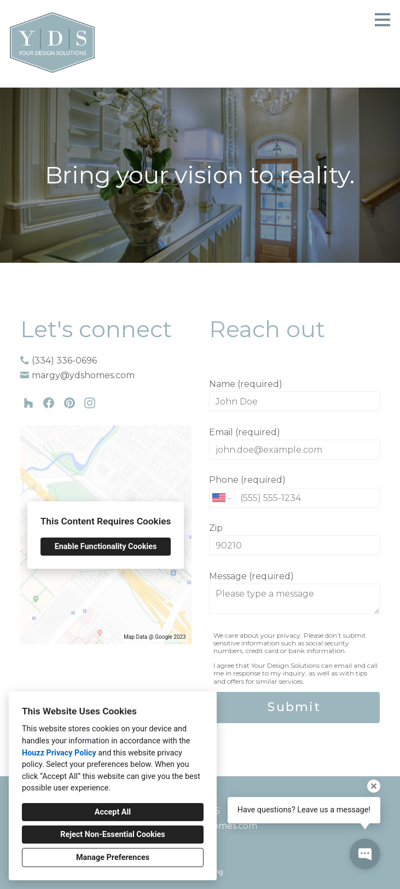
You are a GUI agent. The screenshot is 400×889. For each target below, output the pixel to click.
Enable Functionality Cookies (106, 546)
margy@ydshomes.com (83, 375)
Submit (294, 707)
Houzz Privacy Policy (59, 753)
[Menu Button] (382, 20)
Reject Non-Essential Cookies (112, 834)
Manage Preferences (112, 857)
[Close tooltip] (373, 786)
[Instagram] (89, 403)
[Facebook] (48, 403)
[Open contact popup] (365, 854)
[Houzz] (28, 403)
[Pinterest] (69, 403)
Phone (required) (294, 491)
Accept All (113, 812)
